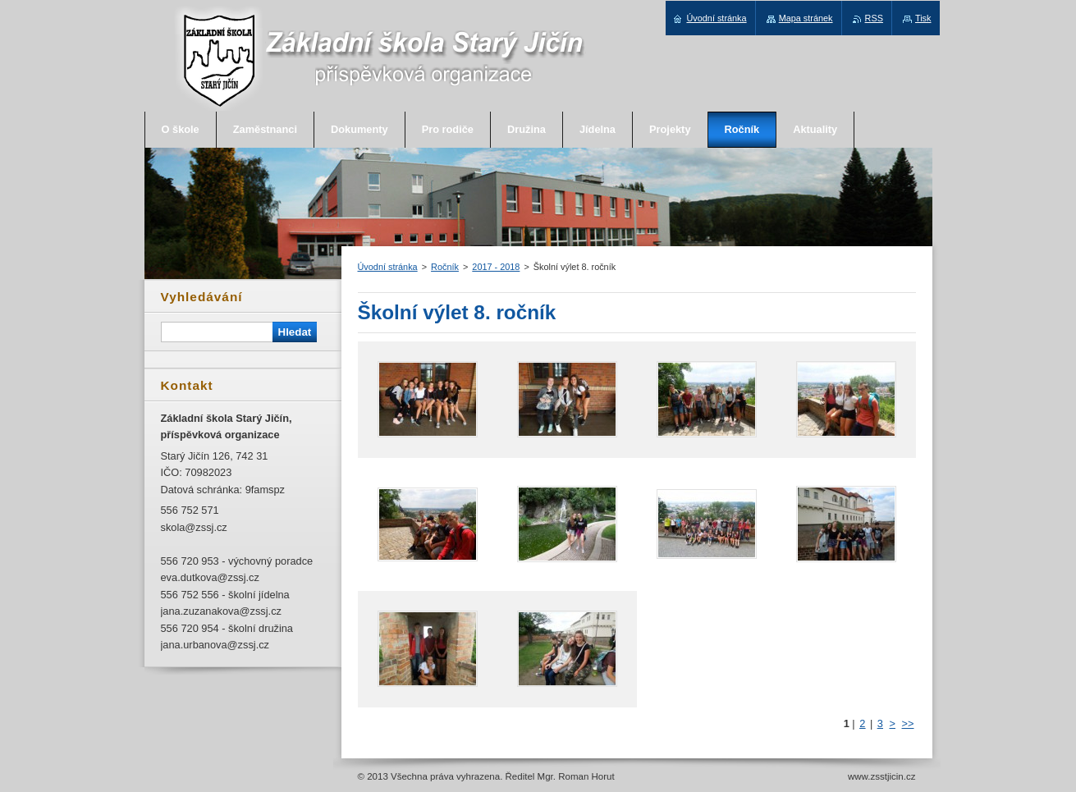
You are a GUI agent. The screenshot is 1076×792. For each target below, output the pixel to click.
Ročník (445, 267)
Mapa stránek (806, 18)
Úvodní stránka (388, 267)
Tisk (923, 18)
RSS (874, 18)
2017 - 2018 (496, 267)
